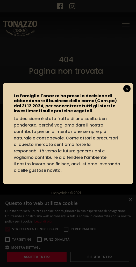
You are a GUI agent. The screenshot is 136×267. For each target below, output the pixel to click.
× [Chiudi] (126, 89)
